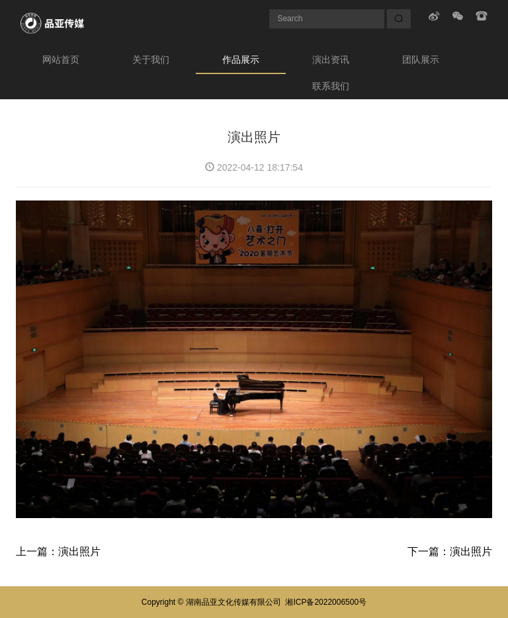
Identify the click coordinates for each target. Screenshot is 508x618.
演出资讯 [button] (330, 59)
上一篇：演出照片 (58, 551)
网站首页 (60, 59)
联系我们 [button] (330, 86)
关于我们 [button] (150, 59)
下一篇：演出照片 (449, 551)
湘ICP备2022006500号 (325, 602)
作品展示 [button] (240, 59)
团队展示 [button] (420, 59)
